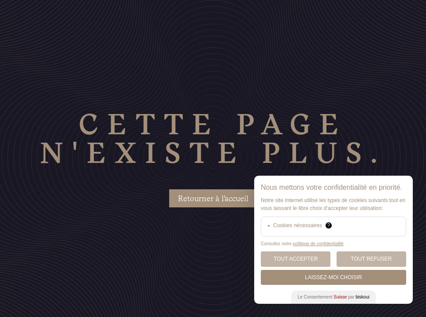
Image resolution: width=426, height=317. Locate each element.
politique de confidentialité (318, 243)
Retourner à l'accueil (213, 198)
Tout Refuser (371, 259)
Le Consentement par (334, 297)
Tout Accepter (296, 259)
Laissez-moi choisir (333, 277)
